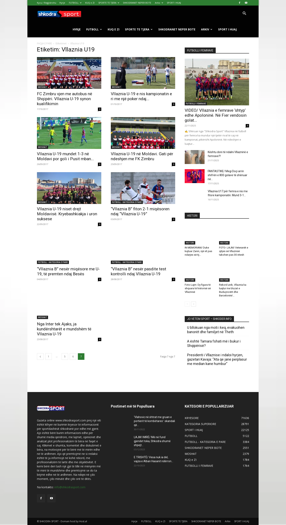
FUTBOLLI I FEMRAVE (196, 103)
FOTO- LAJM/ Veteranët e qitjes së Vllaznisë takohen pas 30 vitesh (233, 251)
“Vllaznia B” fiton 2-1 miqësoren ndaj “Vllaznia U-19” (140, 211)
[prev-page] (40, 356)
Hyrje (62, 2)
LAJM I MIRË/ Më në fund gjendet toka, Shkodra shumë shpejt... (152, 441)
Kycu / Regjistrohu (46, 2)
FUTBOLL (75, 2)
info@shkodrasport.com (69, 487)
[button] (244, 14)
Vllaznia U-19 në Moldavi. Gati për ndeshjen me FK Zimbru (142, 156)
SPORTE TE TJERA (108, 2)
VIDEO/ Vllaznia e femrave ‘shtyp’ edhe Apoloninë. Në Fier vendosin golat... (215, 115)
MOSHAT (42, 87)
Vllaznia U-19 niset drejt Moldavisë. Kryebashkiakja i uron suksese (67, 214)
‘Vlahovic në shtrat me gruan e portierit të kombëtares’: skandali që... (154, 421)
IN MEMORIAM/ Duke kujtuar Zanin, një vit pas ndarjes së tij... (198, 251)
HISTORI (190, 242)
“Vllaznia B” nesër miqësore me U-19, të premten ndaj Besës (68, 271)
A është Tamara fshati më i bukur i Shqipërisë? (214, 343)
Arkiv (159, 2)
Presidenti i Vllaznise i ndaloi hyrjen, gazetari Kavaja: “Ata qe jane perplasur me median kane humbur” (217, 359)
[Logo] (59, 14)
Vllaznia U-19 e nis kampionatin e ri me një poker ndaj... (141, 96)
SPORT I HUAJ (174, 2)
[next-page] (193, 304)
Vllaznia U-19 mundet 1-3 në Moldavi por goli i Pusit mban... (65, 156)
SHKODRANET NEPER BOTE (137, 2)
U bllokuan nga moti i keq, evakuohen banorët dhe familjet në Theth (215, 329)
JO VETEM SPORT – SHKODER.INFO (209, 318)
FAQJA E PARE (44, 43)
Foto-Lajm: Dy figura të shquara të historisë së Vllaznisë (198, 288)
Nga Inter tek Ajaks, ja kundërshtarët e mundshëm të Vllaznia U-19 (64, 329)
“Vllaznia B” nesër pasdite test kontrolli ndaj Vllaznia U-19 (138, 271)
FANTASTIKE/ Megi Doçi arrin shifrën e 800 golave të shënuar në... (227, 175)
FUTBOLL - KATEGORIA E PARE (127, 202)
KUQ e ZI (90, 2)
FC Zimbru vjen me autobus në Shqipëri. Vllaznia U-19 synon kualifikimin (64, 98)
